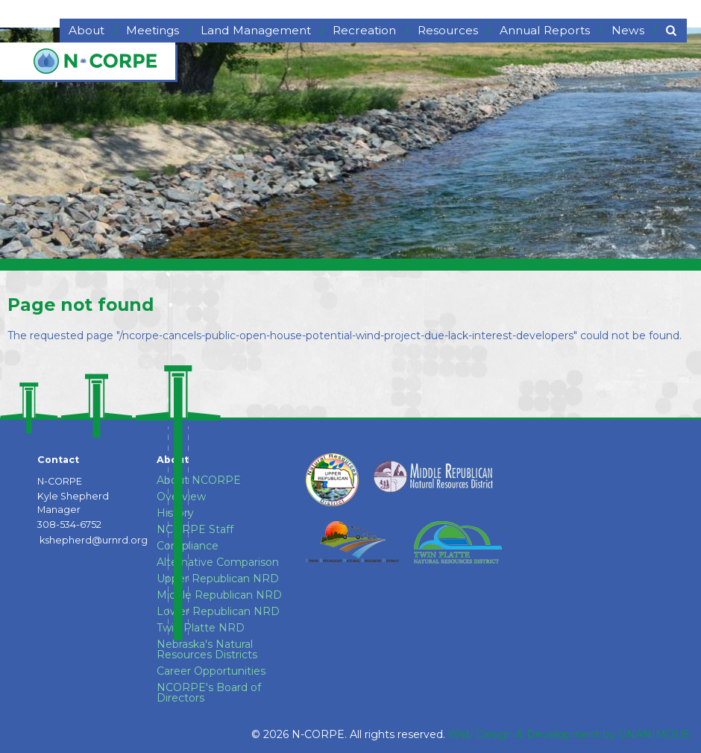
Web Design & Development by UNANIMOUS (569, 734)
